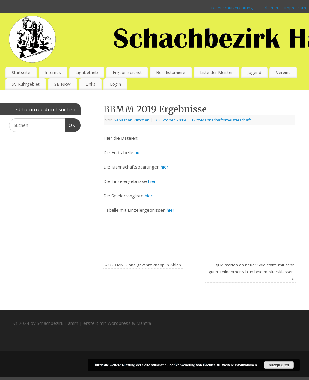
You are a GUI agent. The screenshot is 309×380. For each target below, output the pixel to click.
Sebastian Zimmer (131, 120)
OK (70, 124)
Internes (53, 72)
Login (115, 84)
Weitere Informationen (239, 365)
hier (138, 152)
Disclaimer (268, 7)
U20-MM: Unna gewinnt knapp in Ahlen (143, 265)
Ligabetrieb (87, 72)
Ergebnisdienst (127, 72)
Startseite (21, 72)
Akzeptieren (279, 365)
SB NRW (62, 84)
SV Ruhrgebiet (26, 84)
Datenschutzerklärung (232, 7)
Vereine (283, 72)
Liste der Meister (216, 72)
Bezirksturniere (170, 72)
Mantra (143, 323)
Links (90, 84)
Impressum (295, 7)
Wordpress (119, 323)
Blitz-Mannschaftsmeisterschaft (221, 120)
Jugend (254, 72)
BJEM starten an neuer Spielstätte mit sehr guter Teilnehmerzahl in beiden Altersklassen (251, 271)
